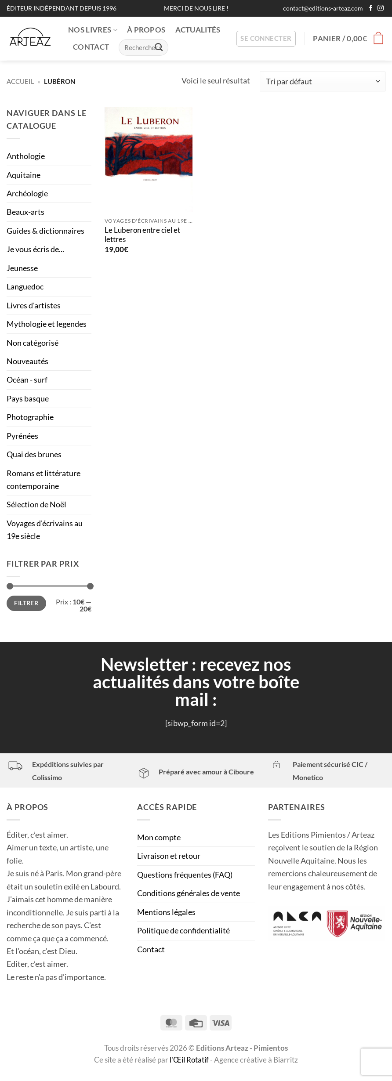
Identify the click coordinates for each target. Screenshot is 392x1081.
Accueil (20, 81)
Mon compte (159, 837)
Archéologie (27, 193)
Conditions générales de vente (188, 893)
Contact (151, 949)
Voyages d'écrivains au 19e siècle (45, 529)
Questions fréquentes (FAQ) (184, 874)
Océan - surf (27, 379)
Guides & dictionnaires (45, 230)
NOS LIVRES (92, 29)
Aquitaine (23, 175)
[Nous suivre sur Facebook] (371, 8)
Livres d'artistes (34, 305)
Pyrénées (22, 436)
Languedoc (25, 286)
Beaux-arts (25, 212)
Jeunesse (22, 268)
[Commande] (322, 81)
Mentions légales (166, 912)
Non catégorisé (32, 342)
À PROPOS (146, 29)
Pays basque (28, 398)
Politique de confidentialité (183, 930)
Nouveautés (27, 361)
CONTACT (91, 47)
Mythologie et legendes (47, 324)
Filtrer (26, 603)
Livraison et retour (168, 855)
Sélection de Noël (36, 504)
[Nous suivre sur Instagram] (380, 8)
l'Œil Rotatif (190, 1060)
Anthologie (26, 156)
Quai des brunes (34, 454)
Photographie (30, 417)
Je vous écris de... (35, 249)
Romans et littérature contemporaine (43, 479)
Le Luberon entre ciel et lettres (142, 235)
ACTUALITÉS (198, 29)
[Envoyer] (158, 47)
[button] (265, 39)
